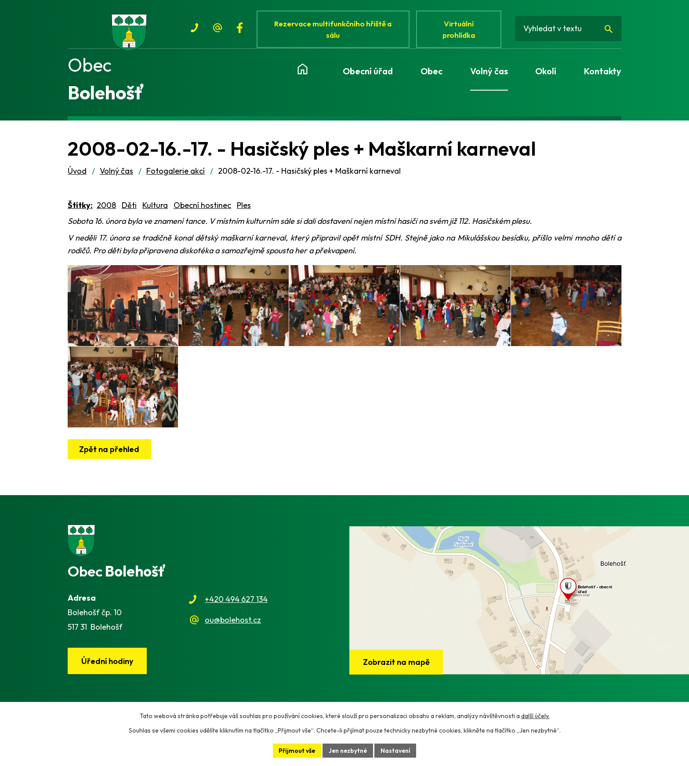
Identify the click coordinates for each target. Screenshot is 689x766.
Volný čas (116, 174)
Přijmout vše (296, 750)
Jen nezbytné (348, 750)
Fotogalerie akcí (175, 174)
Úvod (77, 174)
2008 (106, 208)
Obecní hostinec (202, 208)
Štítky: (80, 208)
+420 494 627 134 (236, 616)
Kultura (155, 208)
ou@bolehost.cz (233, 637)
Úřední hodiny (108, 678)
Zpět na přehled (110, 466)
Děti (129, 208)
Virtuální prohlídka (460, 29)
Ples (244, 208)
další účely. (535, 716)
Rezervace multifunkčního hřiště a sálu (334, 29)
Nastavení (396, 750)
